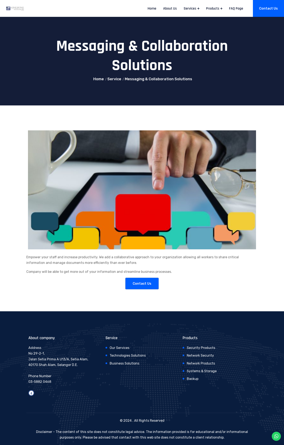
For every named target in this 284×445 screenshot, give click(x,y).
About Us (170, 8)
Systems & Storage (202, 371)
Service (114, 79)
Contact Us (268, 8)
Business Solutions (124, 363)
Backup (192, 379)
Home (152, 8)
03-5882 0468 (39, 382)
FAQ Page (236, 8)
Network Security (200, 355)
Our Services (119, 348)
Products (212, 8)
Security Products (201, 348)
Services (190, 8)
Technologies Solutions (128, 355)
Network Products (201, 363)
